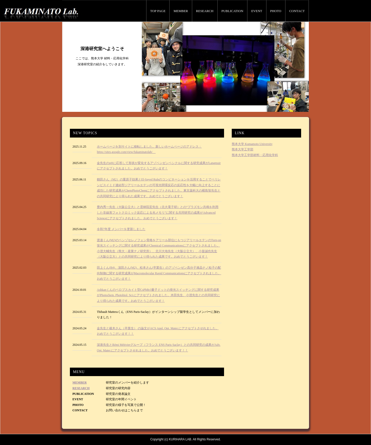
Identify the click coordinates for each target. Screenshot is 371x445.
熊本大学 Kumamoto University (252, 144)
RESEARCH (205, 11)
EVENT (256, 11)
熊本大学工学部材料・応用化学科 (255, 155)
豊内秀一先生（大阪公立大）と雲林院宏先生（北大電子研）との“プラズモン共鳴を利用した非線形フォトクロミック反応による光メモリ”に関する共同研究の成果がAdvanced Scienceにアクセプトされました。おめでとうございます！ (157, 212)
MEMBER (180, 11)
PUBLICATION (232, 11)
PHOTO (275, 11)
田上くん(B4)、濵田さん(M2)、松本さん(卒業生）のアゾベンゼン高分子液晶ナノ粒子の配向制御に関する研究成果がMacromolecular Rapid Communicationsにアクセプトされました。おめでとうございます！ (159, 273)
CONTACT (297, 11)
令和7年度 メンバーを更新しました (121, 229)
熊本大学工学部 (242, 149)
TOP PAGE (158, 11)
